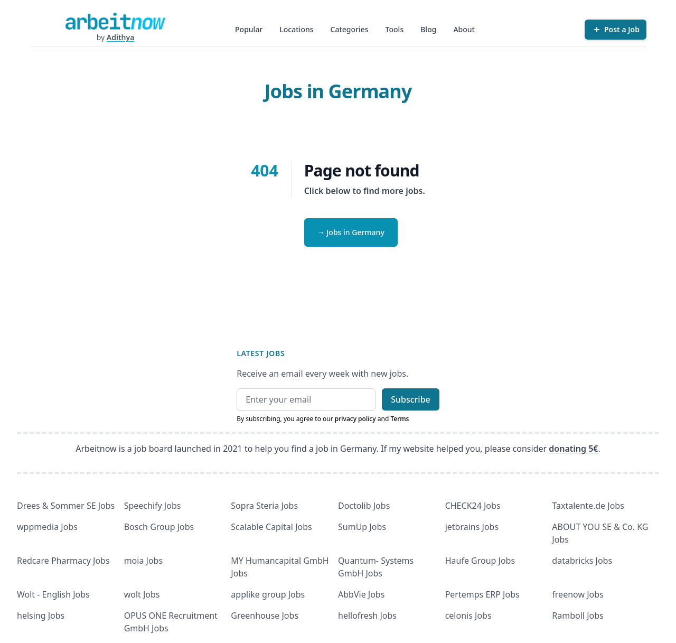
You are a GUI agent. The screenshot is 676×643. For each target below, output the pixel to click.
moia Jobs (143, 560)
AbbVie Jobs (361, 594)
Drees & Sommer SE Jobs (66, 505)
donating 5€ (573, 448)
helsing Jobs (40, 615)
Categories (350, 29)
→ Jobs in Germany (350, 232)
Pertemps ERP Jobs (482, 594)
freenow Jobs (577, 594)
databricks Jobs (582, 560)
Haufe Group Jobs (480, 560)
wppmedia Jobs (47, 527)
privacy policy (355, 418)
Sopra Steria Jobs (264, 505)
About (464, 29)
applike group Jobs (268, 594)
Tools (395, 29)
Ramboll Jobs (577, 615)
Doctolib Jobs (364, 505)
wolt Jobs (142, 594)
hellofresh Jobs (367, 615)
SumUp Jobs (362, 527)
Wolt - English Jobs (53, 594)
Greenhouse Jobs (264, 615)
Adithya (121, 37)
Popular (248, 29)
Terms (399, 418)
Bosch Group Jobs (159, 527)
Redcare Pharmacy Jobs (63, 560)
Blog (428, 29)
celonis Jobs (468, 615)
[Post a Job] (615, 30)
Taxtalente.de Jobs (588, 505)
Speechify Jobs (152, 505)
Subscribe (410, 399)
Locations (296, 29)
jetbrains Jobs (472, 527)
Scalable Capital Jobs (271, 527)
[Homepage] (115, 21)
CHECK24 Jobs (473, 505)
